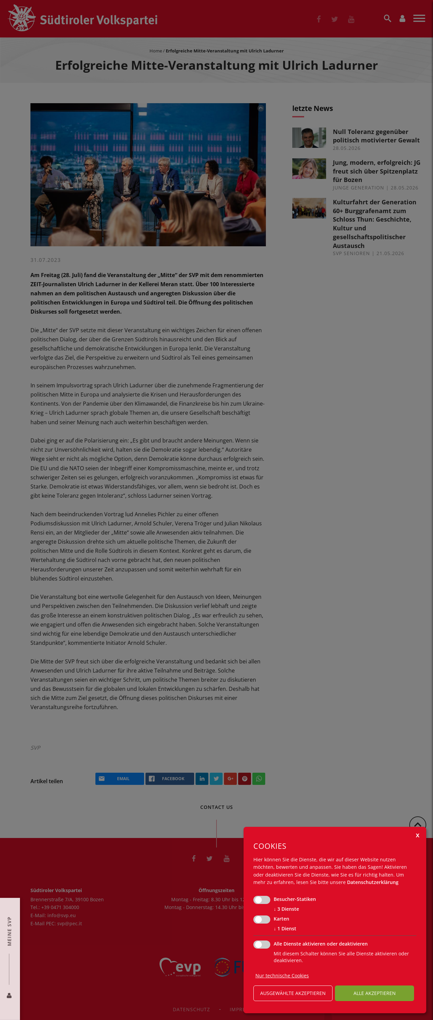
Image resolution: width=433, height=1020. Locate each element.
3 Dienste (286, 909)
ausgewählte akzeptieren (293, 993)
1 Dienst (285, 928)
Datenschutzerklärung (372, 882)
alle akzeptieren (375, 993)
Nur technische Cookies (282, 975)
